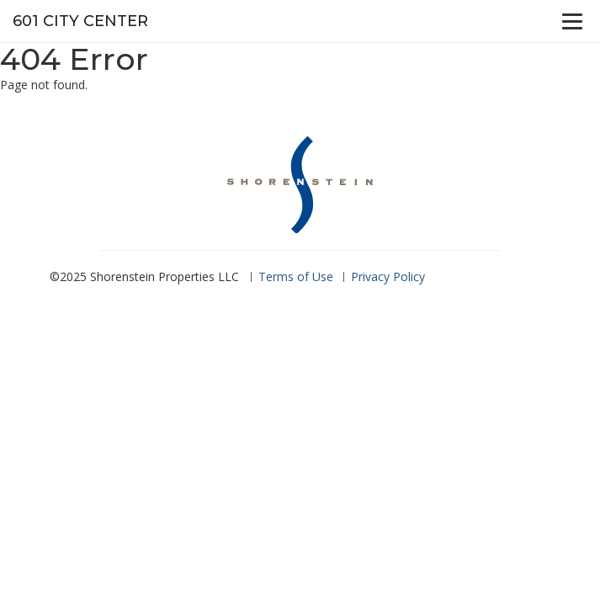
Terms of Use (295, 276)
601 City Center (80, 21)
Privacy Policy (388, 276)
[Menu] (572, 21)
